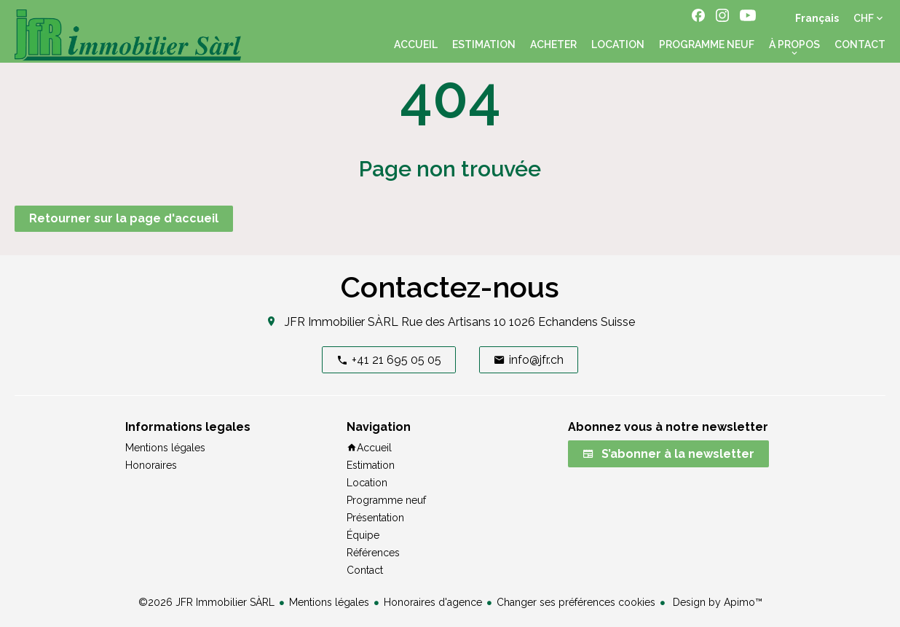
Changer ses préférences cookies (576, 602)
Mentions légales (329, 602)
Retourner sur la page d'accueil (123, 218)
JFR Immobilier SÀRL (341, 322)
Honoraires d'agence (433, 602)
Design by (716, 602)
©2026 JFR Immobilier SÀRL (206, 602)
